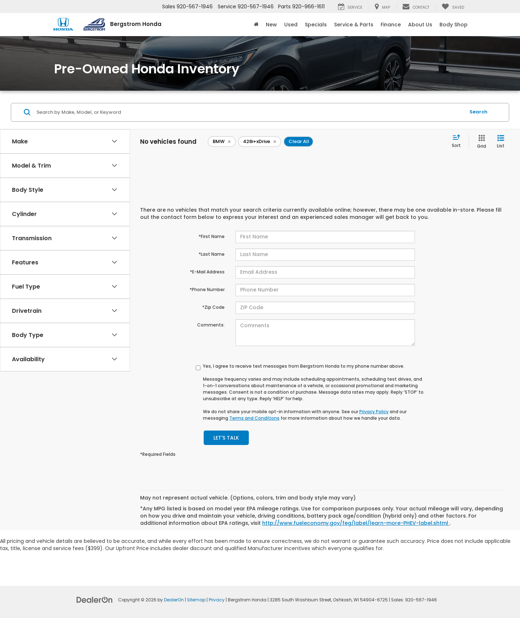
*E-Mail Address (207, 272)
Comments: (211, 325)
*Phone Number (207, 289)
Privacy (217, 600)
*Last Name (212, 254)
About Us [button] (420, 24)
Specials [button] (316, 24)
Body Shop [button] (453, 24)
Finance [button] (391, 24)
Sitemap (196, 600)
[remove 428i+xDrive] (259, 141)
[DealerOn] (94, 599)
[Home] (256, 24)
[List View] (500, 141)
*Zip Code (213, 307)
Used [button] (291, 24)
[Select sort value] (458, 141)
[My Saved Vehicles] (452, 6)
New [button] (271, 24)
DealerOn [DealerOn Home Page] (174, 600)
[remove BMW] (222, 141)
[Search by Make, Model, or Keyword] (250, 112)
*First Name (212, 236)
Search (478, 111)
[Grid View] (480, 141)
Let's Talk (226, 437)
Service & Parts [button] (353, 24)
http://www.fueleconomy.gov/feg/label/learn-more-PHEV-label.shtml (356, 523)
